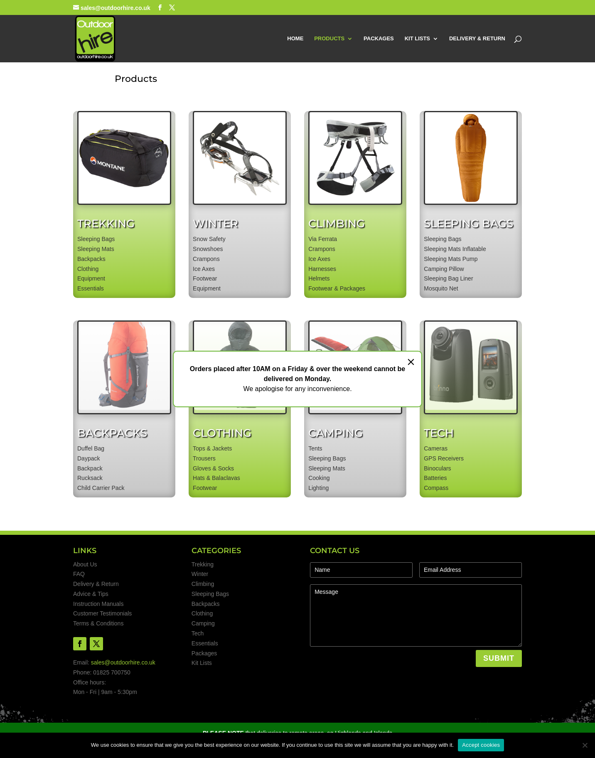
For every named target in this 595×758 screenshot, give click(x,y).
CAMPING (335, 433)
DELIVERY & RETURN (477, 39)
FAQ (79, 574)
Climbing (203, 584)
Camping (203, 623)
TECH (439, 433)
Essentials (205, 643)
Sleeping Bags (210, 594)
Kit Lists (202, 663)
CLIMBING (336, 223)
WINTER (215, 223)
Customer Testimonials (102, 613)
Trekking (203, 564)
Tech (198, 633)
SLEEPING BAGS (468, 223)
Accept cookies (481, 745)
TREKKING (106, 223)
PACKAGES (379, 39)
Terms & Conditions (98, 623)
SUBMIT (498, 658)
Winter (200, 574)
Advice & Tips (90, 594)
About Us (85, 564)
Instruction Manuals (98, 603)
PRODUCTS (329, 39)
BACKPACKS (112, 433)
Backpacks (206, 603)
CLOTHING (222, 433)
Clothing (202, 613)
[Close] (411, 362)
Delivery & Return (96, 584)
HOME (295, 39)
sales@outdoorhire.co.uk (123, 662)
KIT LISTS (417, 39)
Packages (204, 653)
